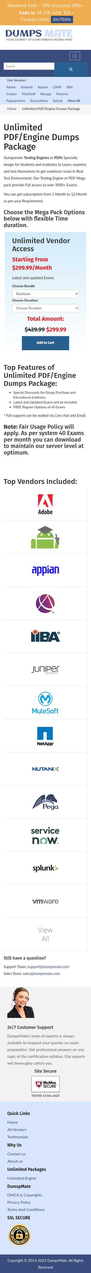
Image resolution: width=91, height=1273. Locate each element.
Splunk (58, 100)
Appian (42, 87)
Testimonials (17, 1136)
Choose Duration (25, 300)
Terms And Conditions (26, 1209)
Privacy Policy (19, 1202)
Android (27, 87)
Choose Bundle (23, 286)
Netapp (45, 94)
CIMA (57, 87)
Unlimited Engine (21, 1178)
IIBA (69, 87)
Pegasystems (15, 100)
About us (15, 1161)
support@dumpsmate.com (48, 966)
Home (11, 109)
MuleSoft (28, 94)
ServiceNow (39, 100)
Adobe (11, 87)
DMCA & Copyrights (24, 1195)
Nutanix (62, 94)
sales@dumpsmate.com (41, 973)
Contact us (16, 1153)
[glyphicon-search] (70, 69)
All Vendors (17, 1129)
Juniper (11, 94)
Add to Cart (45, 343)
